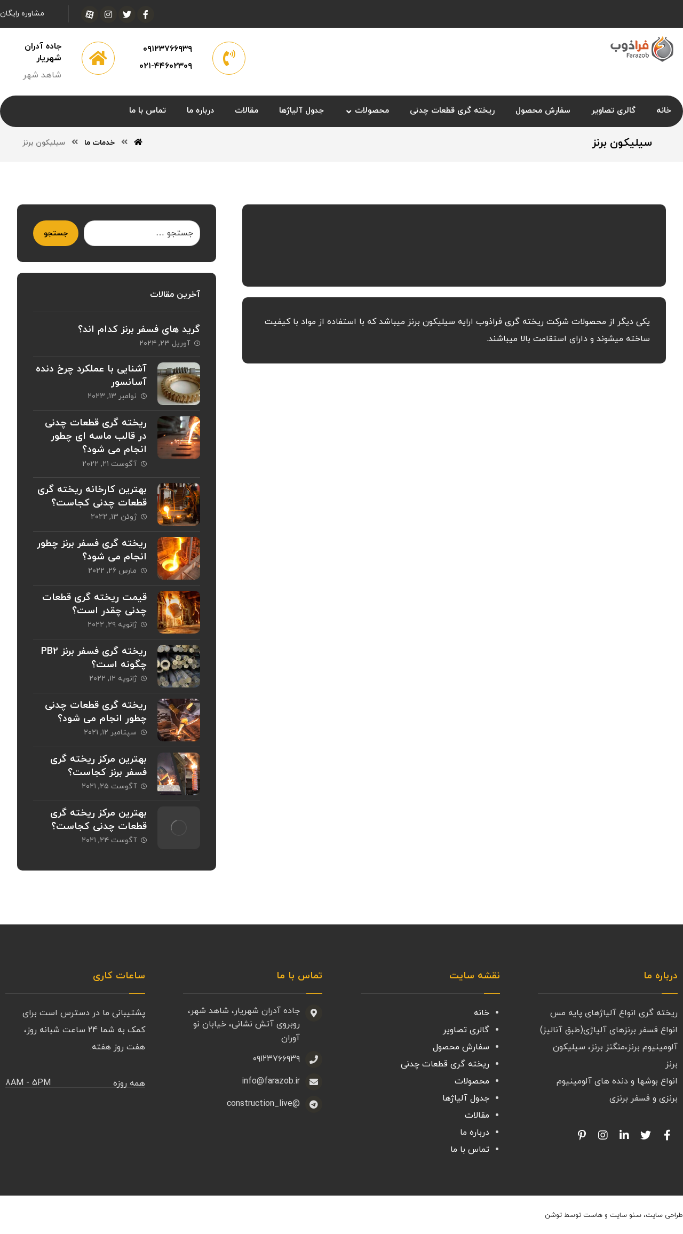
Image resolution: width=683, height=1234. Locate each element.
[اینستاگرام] (108, 14)
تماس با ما (469, 1150)
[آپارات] (89, 14)
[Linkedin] (624, 1135)
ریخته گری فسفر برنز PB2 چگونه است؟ (94, 658)
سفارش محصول (461, 1047)
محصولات (472, 1081)
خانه (481, 1013)
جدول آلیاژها (465, 1098)
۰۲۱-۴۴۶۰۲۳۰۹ (165, 66)
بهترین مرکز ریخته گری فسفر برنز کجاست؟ (98, 766)
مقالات (477, 1115)
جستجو (56, 233)
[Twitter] (645, 1135)
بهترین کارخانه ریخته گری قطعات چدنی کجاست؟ (92, 496)
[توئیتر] (127, 14)
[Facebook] (667, 1135)
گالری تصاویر (466, 1030)
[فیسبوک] (145, 14)
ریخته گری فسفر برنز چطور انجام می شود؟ (92, 550)
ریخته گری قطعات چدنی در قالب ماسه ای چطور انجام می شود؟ (96, 436)
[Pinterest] (581, 1135)
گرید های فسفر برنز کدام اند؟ (139, 329)
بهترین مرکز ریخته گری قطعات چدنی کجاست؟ (98, 819)
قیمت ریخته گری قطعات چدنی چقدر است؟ (94, 604)
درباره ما (474, 1132)
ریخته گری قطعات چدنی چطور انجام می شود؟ (96, 712)
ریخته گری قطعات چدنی (445, 1064)
